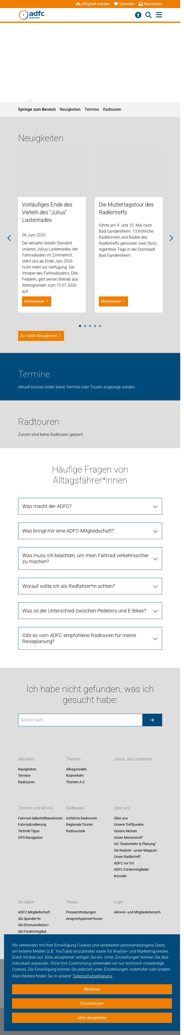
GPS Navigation (30, 838)
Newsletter (150, 4)
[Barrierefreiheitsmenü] (138, 15)
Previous (9, 238)
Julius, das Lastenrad (133, 759)
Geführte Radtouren (81, 818)
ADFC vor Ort (124, 863)
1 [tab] (80, 325)
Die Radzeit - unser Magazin (135, 850)
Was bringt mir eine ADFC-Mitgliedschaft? (68, 531)
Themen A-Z (75, 782)
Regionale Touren (79, 825)
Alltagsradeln (76, 769)
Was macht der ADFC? (47, 506)
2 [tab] (85, 325)
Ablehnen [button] (92, 989)
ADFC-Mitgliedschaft (34, 912)
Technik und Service (35, 808)
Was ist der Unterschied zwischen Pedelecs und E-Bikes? (84, 611)
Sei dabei (26, 902)
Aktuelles (26, 759)
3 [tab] (90, 325)
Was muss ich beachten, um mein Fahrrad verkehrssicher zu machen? (85, 558)
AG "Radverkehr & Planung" (135, 844)
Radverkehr (75, 776)
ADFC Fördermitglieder (131, 870)
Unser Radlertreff (127, 857)
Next (171, 238)
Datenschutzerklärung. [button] (93, 976)
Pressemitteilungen (81, 912)
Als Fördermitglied (32, 931)
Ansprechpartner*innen (84, 919)
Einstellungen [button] (92, 1003)
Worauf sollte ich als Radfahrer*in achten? (68, 586)
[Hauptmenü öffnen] (159, 15)
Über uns (122, 808)
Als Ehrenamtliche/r (33, 925)
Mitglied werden (93, 4)
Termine (92, 109)
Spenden (124, 4)
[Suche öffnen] (148, 15)
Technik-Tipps (28, 831)
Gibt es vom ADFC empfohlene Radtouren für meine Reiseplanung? (79, 638)
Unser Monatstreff (128, 838)
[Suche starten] (152, 720)
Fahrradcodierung (32, 825)
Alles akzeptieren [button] (92, 1017)
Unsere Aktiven (125, 831)
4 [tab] (95, 325)
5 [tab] (100, 325)
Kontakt (120, 876)
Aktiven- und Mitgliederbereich (137, 912)
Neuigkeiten (70, 109)
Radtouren (112, 109)
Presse (72, 902)
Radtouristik (75, 831)
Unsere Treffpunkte (129, 825)
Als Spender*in (29, 919)
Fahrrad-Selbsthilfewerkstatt (40, 818)
